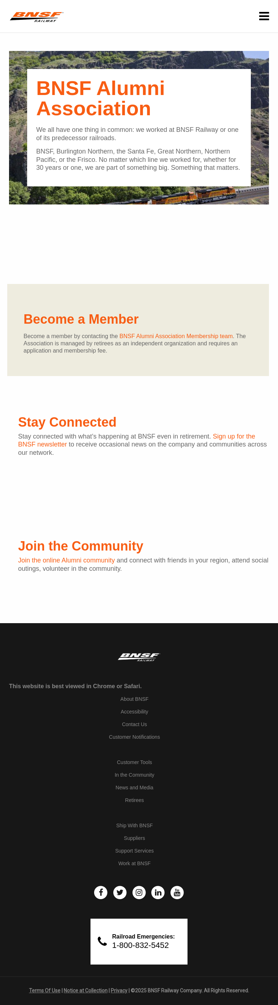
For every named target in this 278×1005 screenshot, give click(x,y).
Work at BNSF (134, 863)
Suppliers (134, 838)
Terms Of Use (44, 990)
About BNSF (135, 699)
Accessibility (134, 712)
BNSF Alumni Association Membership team (176, 336)
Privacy (119, 990)
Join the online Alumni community (66, 560)
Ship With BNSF (134, 825)
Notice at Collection (86, 990)
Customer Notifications (134, 737)
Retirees (134, 800)
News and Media (134, 787)
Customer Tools (134, 762)
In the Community (135, 775)
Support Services (134, 851)
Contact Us (134, 724)
